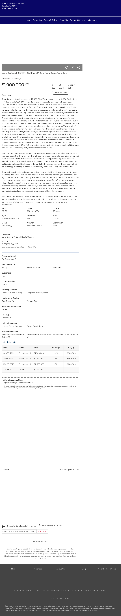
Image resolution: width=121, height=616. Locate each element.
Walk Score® (44, 541)
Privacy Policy (40, 590)
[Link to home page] (60, 5)
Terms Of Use (22, 590)
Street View (74, 469)
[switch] (67, 67)
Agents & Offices (77, 20)
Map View (64, 469)
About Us (64, 20)
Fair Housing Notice (95, 590)
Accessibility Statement (66, 590)
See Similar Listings (60, 93)
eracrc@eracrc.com (9, 8)
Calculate (42, 531)
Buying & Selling (50, 20)
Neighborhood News (95, 20)
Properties (37, 20)
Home (27, 20)
